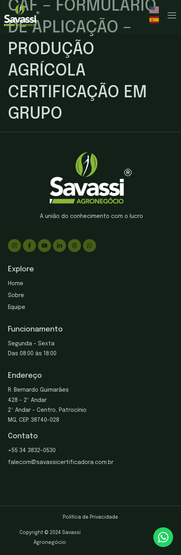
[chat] (163, 537)
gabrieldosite (138, 542)
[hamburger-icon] (172, 16)
